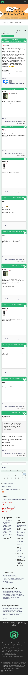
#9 (24, 346)
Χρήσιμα (19, 562)
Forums (3, 21)
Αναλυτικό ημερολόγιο (8, 483)
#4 (24, 159)
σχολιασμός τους (20, 535)
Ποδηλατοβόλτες (15, 21)
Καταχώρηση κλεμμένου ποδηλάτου (20, 543)
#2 (24, 89)
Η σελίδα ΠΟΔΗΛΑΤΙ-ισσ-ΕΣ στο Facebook (7, 525)
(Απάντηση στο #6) (16, 265)
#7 (24, 266)
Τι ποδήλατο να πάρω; (8, 582)
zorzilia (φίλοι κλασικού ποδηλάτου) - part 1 (13, 616)
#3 (24, 126)
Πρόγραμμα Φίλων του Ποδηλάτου (11, 489)
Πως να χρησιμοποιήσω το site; (10, 576)
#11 (24, 413)
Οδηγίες (18, 566)
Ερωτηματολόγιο (6, 598)
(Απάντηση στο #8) (15, 344)
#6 (24, 232)
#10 (24, 379)
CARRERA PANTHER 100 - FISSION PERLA (13, 595)
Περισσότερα (4, 601)
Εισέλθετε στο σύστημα (6, 32)
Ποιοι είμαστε (6, 662)
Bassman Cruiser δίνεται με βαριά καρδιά (12, 592)
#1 (24, 41)
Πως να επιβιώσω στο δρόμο (9, 575)
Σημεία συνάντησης (6, 486)
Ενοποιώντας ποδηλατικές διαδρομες (11, 591)
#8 (24, 306)
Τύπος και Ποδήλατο (8, 651)
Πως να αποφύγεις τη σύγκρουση (11, 656)
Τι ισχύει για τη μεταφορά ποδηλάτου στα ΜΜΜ (13, 578)
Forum (8, 21)
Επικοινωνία (8, 671)
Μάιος (4, 467)
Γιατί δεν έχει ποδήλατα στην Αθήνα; (11, 614)
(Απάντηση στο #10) (16, 412)
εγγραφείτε (15, 32)
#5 (24, 199)
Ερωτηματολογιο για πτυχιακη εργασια (11, 597)
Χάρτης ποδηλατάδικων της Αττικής (21, 525)
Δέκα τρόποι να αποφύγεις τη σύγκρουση (20, 550)
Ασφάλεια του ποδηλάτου (9, 642)
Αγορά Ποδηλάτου (7, 648)
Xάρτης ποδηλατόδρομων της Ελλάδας (21, 533)
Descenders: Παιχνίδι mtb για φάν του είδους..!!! (14, 608)
